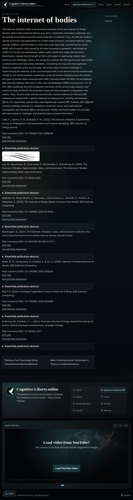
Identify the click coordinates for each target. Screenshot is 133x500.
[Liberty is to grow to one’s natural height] (68, 485)
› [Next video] (120, 425)
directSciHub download (14, 140)
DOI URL (6, 137)
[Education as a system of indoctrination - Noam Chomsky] (66, 485)
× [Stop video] (126, 425)
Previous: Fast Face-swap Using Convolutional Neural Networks (21, 362)
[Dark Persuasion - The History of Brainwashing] (71, 485)
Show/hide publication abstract (22, 148)
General (108, 20)
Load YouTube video (66, 468)
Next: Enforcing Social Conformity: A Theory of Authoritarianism (69, 362)
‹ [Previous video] (115, 425)
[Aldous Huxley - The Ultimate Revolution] (62, 485)
